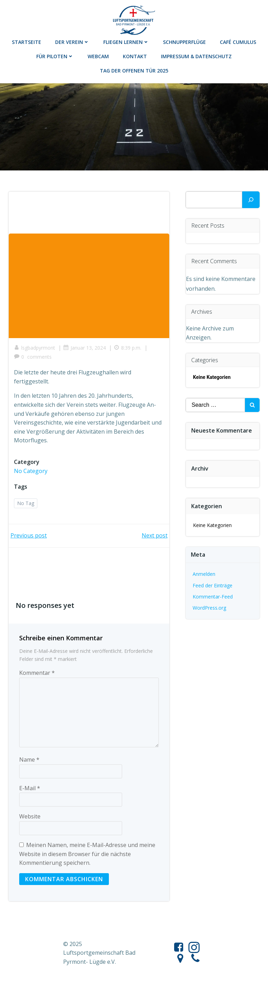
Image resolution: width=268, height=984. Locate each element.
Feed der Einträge (212, 585)
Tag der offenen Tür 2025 (134, 70)
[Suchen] (251, 199)
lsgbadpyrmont (34, 347)
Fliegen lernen (126, 42)
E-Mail (29, 788)
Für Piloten (55, 56)
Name (29, 759)
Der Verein (72, 42)
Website (29, 816)
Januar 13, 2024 (84, 347)
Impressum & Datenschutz (196, 56)
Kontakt (135, 56)
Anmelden (204, 574)
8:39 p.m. (127, 347)
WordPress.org (209, 607)
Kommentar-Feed (213, 596)
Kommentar (37, 673)
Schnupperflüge (184, 42)
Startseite (26, 42)
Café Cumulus (238, 42)
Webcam (98, 56)
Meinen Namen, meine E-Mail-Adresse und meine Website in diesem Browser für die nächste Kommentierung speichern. (87, 854)
